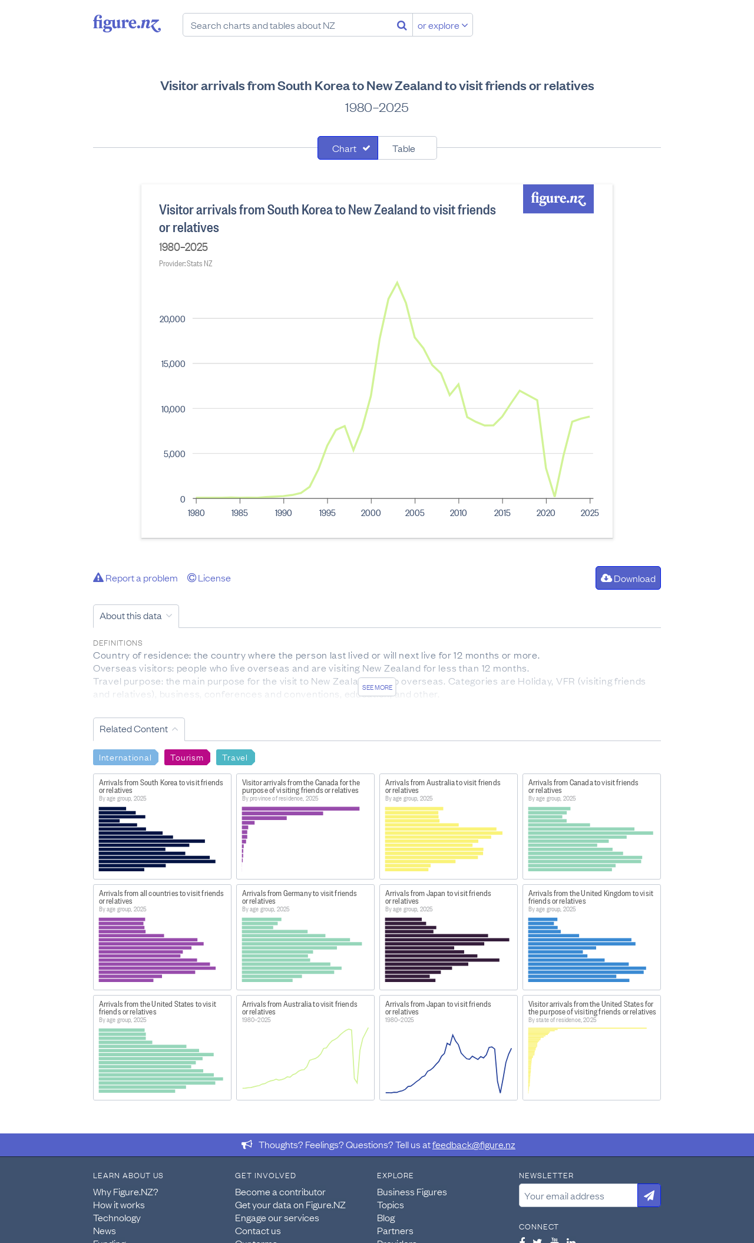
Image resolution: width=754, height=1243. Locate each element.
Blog (386, 1217)
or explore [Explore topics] (443, 24)
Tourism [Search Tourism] (186, 756)
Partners (395, 1230)
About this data (131, 615)
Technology (117, 1217)
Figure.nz (127, 23)
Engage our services (277, 1217)
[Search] (402, 25)
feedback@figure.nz (473, 1144)
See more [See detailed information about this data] (377, 687)
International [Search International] (125, 756)
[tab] (348, 148)
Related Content (134, 728)
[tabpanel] (377, 361)
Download (628, 577)
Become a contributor (280, 1191)
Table (403, 147)
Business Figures (412, 1191)
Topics (390, 1204)
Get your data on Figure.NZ (290, 1204)
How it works (119, 1204)
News (104, 1230)
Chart (344, 147)
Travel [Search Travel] (234, 756)
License (209, 577)
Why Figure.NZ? (125, 1191)
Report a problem (135, 577)
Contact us (258, 1230)
